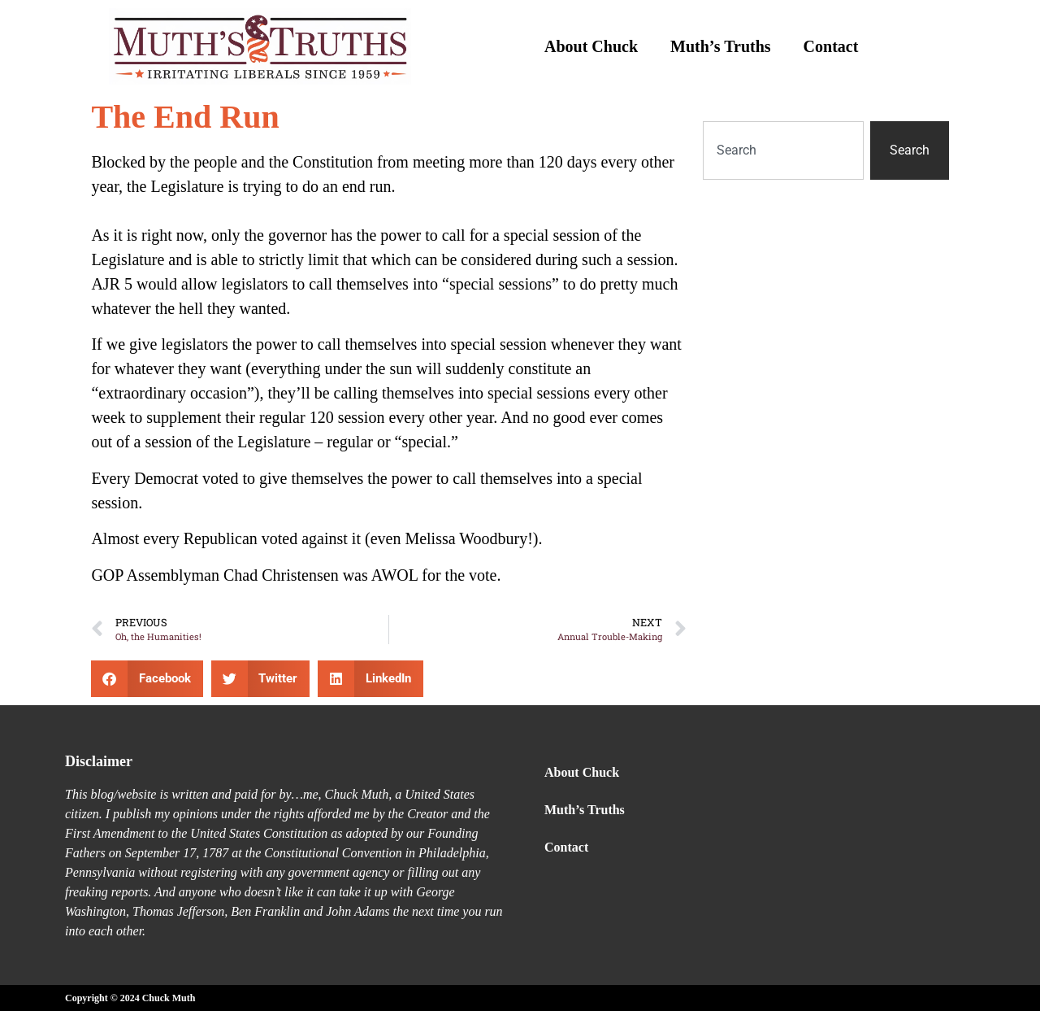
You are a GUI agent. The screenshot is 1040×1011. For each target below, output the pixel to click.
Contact (831, 46)
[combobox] (783, 150)
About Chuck (591, 46)
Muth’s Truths (720, 46)
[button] (147, 678)
